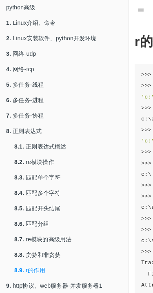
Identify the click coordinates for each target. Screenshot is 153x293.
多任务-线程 (25, 84)
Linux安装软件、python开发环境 (51, 38)
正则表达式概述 (40, 146)
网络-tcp (20, 69)
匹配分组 (31, 224)
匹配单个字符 (37, 177)
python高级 (20, 7)
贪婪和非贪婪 (37, 254)
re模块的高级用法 (43, 239)
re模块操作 (34, 162)
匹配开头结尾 (37, 208)
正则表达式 (24, 131)
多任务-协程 (25, 115)
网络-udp (21, 53)
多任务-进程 (25, 100)
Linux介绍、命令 (31, 23)
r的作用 (29, 270)
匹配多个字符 (37, 193)
